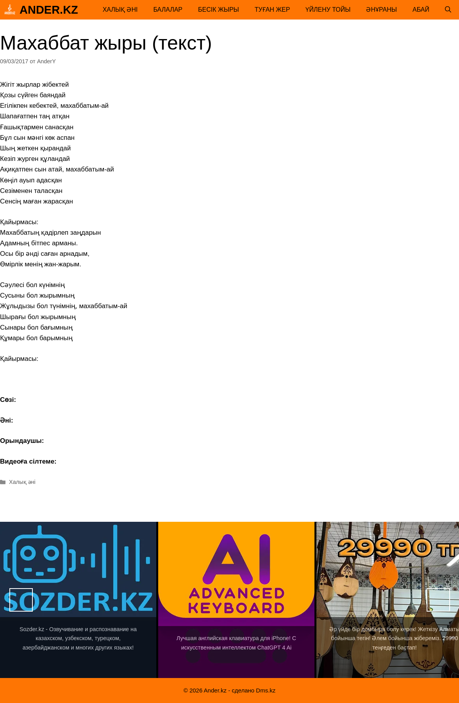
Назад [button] (21, 600)
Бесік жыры (218, 9)
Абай (421, 9)
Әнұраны (381, 9)
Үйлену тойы (327, 9)
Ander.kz (49, 10)
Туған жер (272, 9)
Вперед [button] (438, 600)
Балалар (167, 9)
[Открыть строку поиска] (448, 10)
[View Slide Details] (78, 600)
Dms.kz (265, 690)
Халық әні (120, 9)
